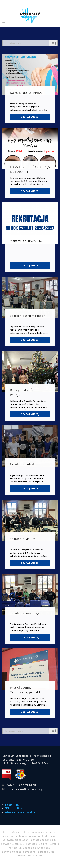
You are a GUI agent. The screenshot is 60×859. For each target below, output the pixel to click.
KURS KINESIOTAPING (26, 92)
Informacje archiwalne (19, 812)
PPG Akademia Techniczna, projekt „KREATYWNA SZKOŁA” (26, 692)
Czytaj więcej (30, 116)
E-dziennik (11, 804)
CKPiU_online (13, 808)
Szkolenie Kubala (23, 464)
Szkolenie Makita (23, 539)
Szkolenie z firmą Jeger (27, 316)
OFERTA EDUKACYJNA (26, 241)
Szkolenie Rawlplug (24, 613)
